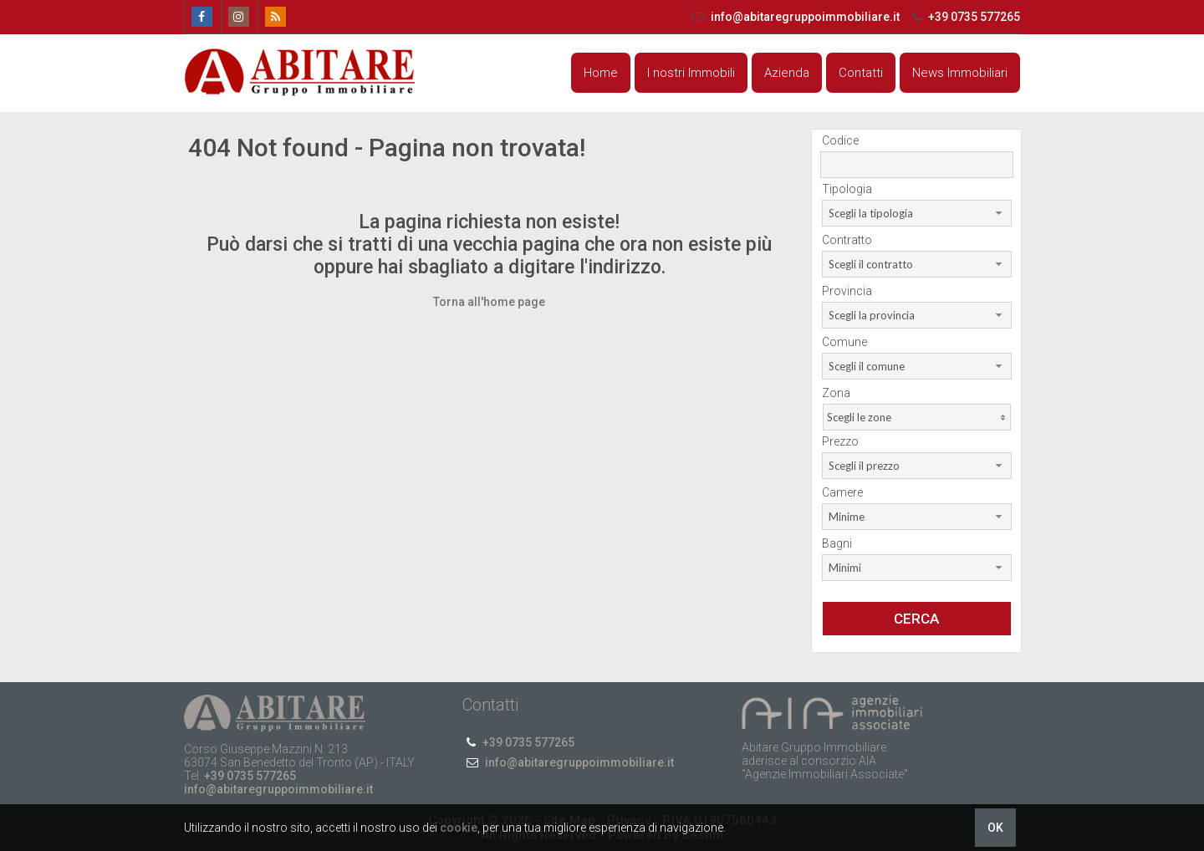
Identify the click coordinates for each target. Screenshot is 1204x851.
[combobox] (917, 213)
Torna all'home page (489, 301)
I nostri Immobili (691, 72)
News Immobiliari (960, 72)
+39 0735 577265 (964, 16)
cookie (458, 827)
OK (995, 827)
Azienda (786, 72)
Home (601, 72)
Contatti (861, 72)
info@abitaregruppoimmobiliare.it (795, 16)
